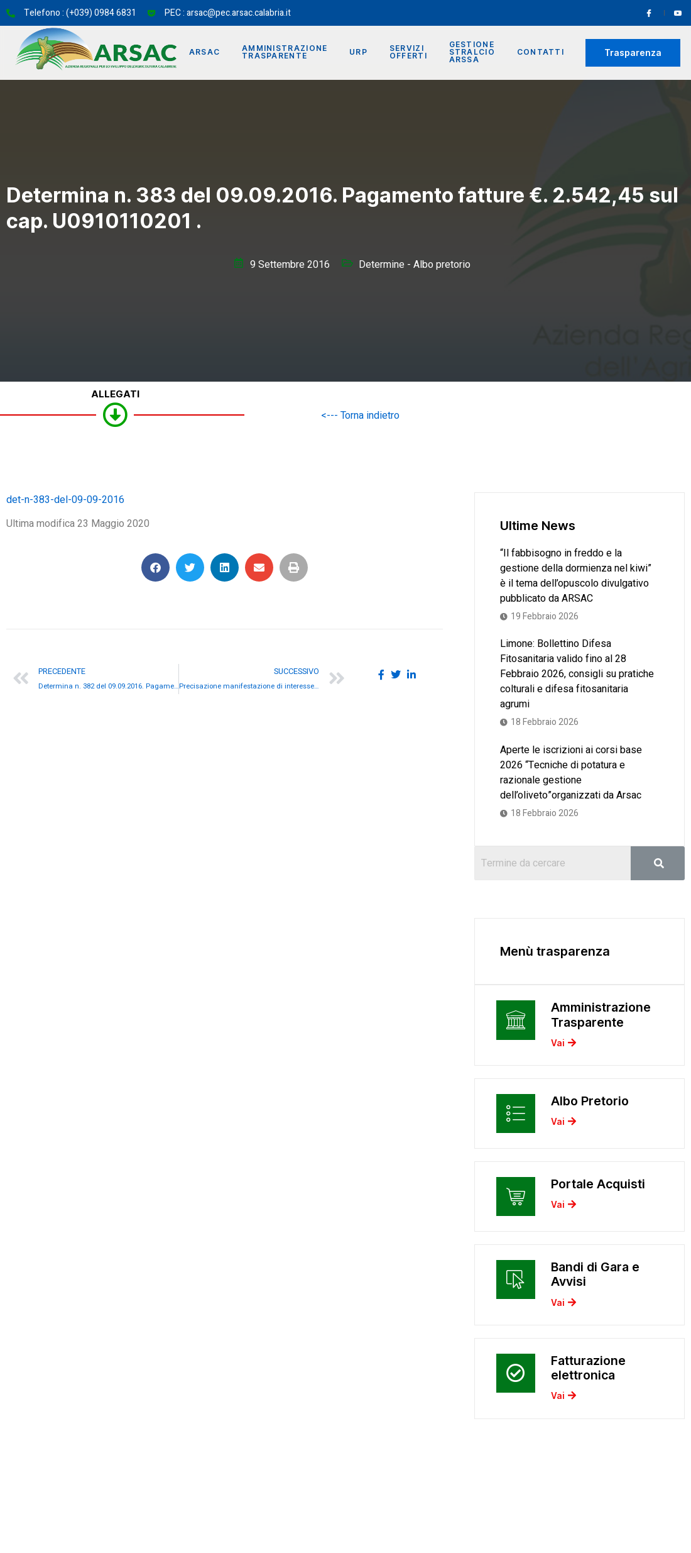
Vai (562, 1046)
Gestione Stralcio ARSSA (474, 52)
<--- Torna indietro (360, 415)
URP (359, 52)
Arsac (203, 52)
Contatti (543, 52)
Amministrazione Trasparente (284, 52)
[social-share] (381, 674)
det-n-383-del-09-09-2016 (65, 499)
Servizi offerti (409, 52)
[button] (155, 567)
